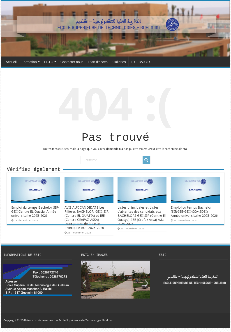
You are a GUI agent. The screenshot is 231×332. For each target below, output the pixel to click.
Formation (29, 62)
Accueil (11, 62)
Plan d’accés (98, 62)
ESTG (48, 62)
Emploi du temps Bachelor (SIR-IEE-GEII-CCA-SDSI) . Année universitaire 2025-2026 (194, 215)
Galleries (119, 62)
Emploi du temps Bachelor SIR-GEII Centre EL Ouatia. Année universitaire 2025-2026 (35, 215)
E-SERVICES (141, 62)
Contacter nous (71, 62)
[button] (84, 287)
